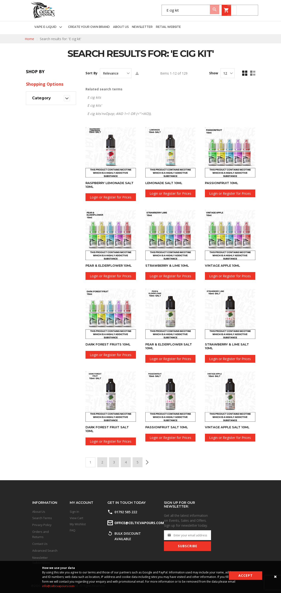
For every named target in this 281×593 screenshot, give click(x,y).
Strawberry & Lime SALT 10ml (228, 346)
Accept (245, 575)
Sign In (74, 511)
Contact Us (40, 544)
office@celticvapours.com (138, 523)
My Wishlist (78, 524)
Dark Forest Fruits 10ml (109, 344)
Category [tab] (41, 98)
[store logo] (43, 10)
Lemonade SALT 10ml (165, 183)
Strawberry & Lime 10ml (168, 265)
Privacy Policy (42, 525)
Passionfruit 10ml (222, 183)
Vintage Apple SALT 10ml (228, 427)
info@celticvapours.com (58, 586)
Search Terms (42, 518)
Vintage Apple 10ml (223, 265)
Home (29, 39)
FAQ (72, 530)
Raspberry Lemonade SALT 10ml (106, 185)
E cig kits (94, 97)
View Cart (76, 518)
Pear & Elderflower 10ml (110, 265)
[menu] (106, 27)
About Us (38, 511)
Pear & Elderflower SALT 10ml (170, 346)
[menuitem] (49, 27)
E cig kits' (94, 105)
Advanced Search (44, 550)
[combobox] (158, 10)
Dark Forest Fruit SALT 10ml (108, 429)
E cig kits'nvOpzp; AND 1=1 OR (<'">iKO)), (119, 113)
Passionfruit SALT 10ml (167, 427)
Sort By (92, 73)
